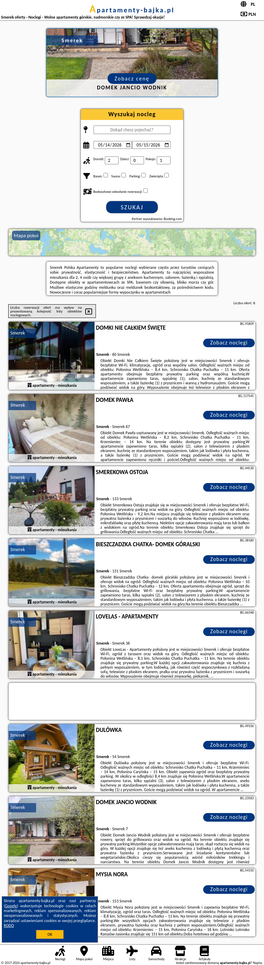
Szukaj (132, 207)
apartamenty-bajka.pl (132, 10)
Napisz (257, 963)
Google (11, 905)
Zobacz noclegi (229, 342)
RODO (9, 925)
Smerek (17, 333)
